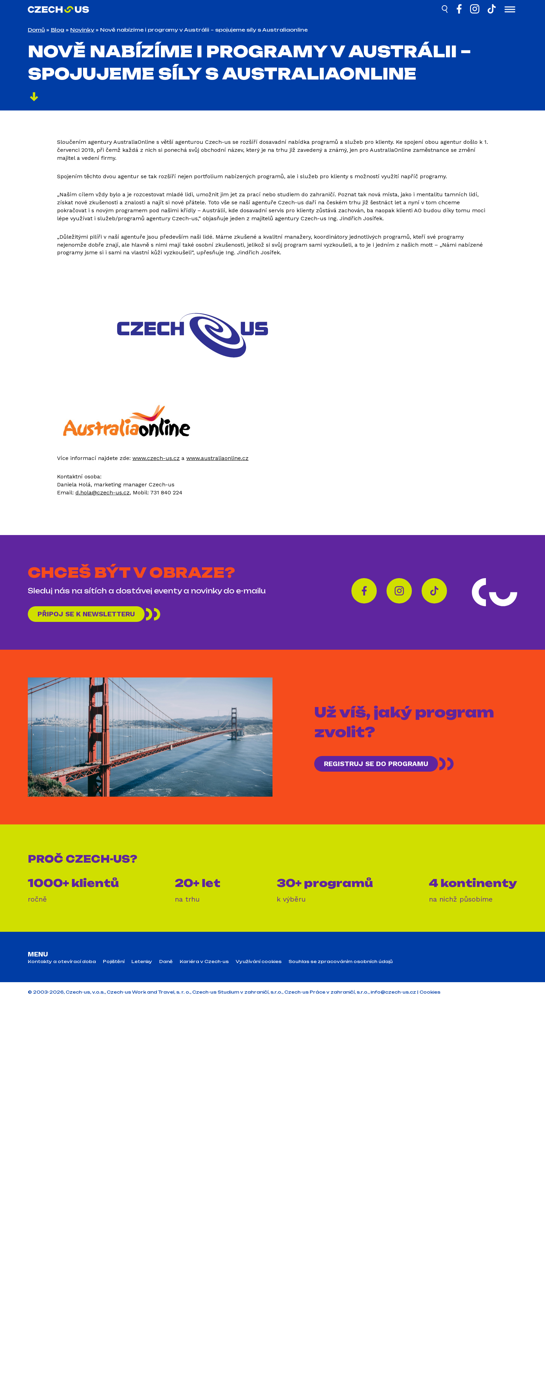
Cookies (430, 992)
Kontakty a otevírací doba (62, 962)
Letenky (141, 962)
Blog (57, 30)
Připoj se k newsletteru (86, 614)
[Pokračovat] (34, 98)
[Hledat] (445, 10)
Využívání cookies (259, 962)
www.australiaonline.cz (217, 458)
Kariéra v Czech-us (204, 962)
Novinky (82, 30)
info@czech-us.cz (393, 992)
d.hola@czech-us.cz (102, 492)
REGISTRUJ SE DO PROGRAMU (376, 763)
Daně (166, 962)
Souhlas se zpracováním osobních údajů (340, 962)
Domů (36, 30)
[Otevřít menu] (510, 10)
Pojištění (113, 962)
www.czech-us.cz (156, 458)
